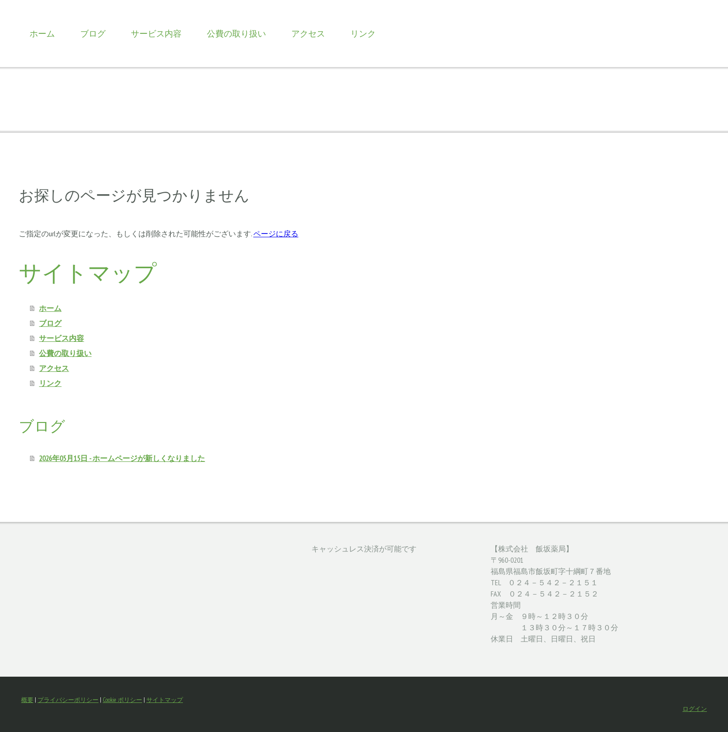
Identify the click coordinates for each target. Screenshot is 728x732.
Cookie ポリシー (122, 700)
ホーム (42, 33)
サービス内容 (156, 33)
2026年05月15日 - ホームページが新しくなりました (122, 458)
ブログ (93, 33)
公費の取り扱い (236, 33)
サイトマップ (164, 700)
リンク (363, 33)
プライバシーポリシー (68, 700)
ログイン (694, 709)
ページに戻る (275, 233)
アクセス (308, 33)
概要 (27, 700)
